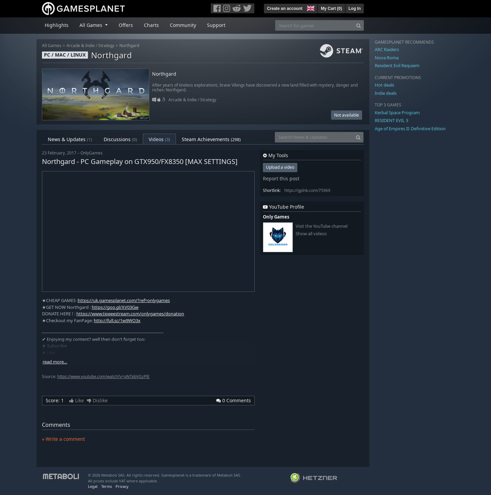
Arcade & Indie (80, 45)
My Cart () (331, 8)
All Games (51, 45)
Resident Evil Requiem (397, 65)
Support (216, 25)
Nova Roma (387, 58)
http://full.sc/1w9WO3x (117, 320)
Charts (151, 25)
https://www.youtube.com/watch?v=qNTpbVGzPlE (103, 376)
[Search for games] (314, 25)
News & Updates (70, 139)
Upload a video (280, 167)
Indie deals (386, 93)
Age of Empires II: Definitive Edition (410, 128)
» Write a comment (63, 439)
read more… (55, 362)
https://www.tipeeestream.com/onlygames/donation (130, 314)
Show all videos (311, 234)
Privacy (122, 486)
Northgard (129, 45)
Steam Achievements (211, 139)
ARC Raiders (387, 49)
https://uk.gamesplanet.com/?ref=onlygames (124, 300)
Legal (93, 486)
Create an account (284, 8)
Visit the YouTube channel (321, 226)
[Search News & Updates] (314, 137)
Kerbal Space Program (397, 112)
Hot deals (384, 85)
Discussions (120, 139)
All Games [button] (91, 25)
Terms (106, 486)
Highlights (57, 25)
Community (183, 25)
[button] (310, 7)
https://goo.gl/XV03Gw (115, 307)
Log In (354, 8)
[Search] (358, 25)
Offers (126, 25)
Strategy (106, 45)
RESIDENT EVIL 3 (391, 120)
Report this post (281, 178)
